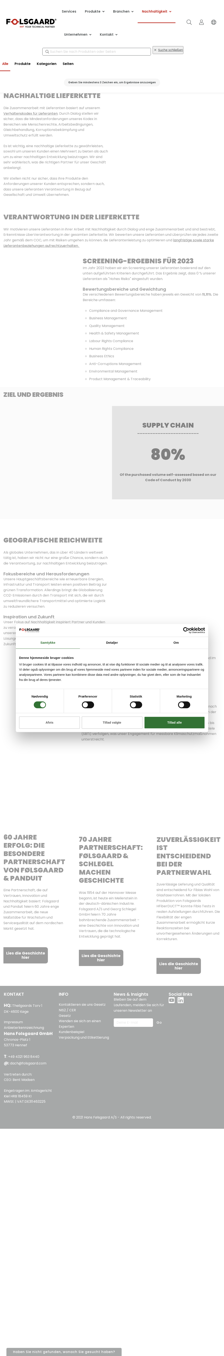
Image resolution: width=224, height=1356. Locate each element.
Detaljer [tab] (112, 642)
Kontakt (106, 34)
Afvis (49, 722)
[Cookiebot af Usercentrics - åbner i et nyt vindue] (186, 630)
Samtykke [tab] (47, 642)
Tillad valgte (112, 722)
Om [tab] (176, 642)
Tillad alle (174, 722)
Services (69, 11)
